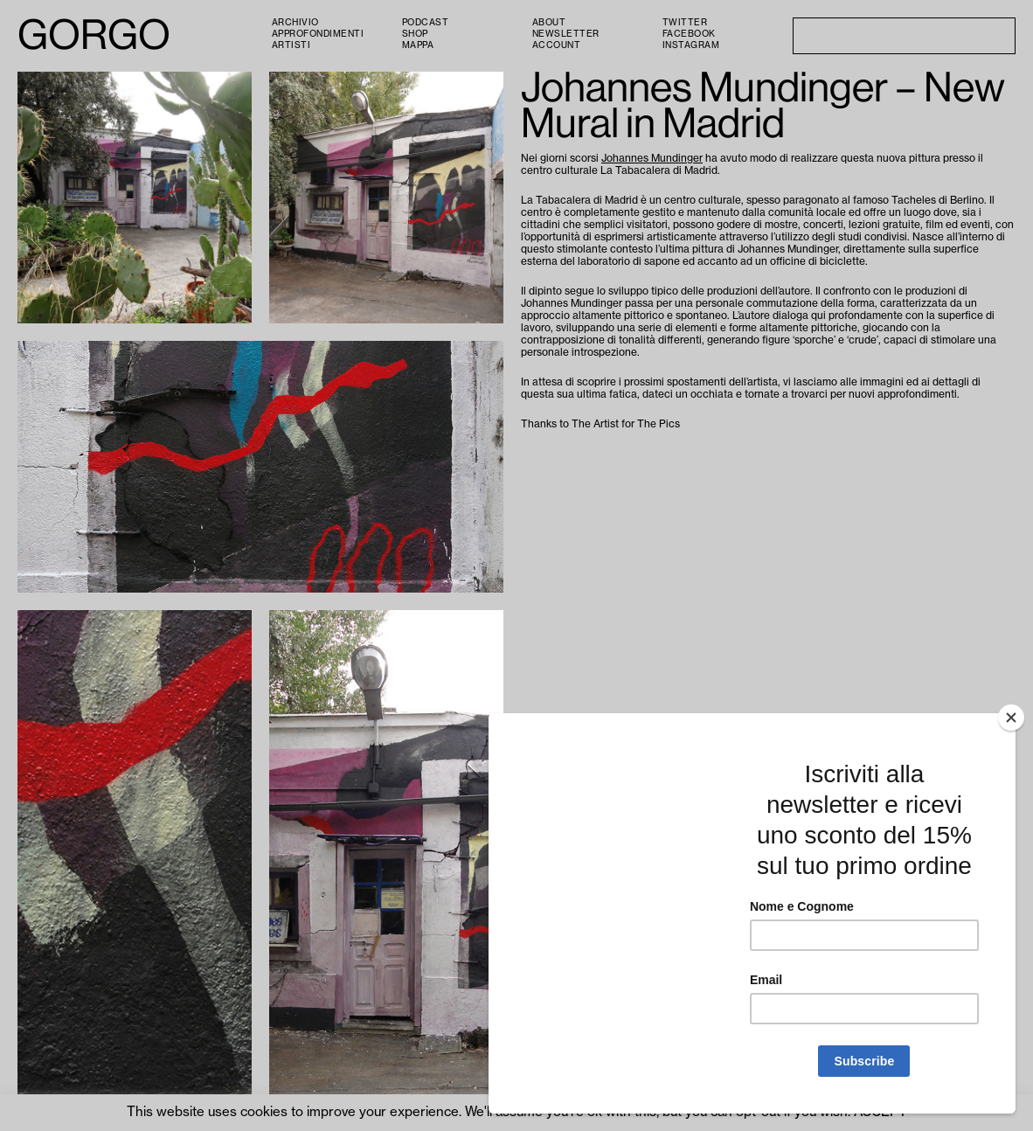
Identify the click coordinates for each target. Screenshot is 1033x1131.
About (549, 22)
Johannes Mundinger (652, 158)
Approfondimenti (318, 34)
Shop (415, 34)
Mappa (418, 45)
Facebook (689, 34)
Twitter (685, 22)
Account (556, 45)
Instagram (691, 45)
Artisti (291, 45)
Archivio (295, 22)
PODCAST (425, 22)
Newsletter (566, 34)
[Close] (1011, 717)
